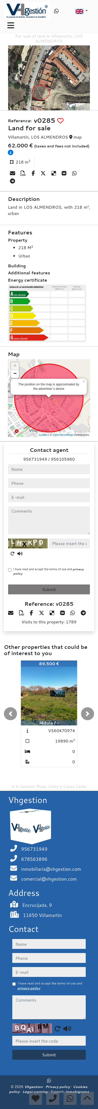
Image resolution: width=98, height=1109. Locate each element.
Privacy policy (58, 1086)
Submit (49, 589)
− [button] (15, 374)
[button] (10, 713)
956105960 (63, 459)
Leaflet (43, 434)
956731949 (35, 459)
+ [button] (15, 366)
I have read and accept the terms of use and (48, 571)
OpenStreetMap (63, 434)
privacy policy (29, 988)
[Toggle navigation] (10, 25)
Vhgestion (33, 1086)
